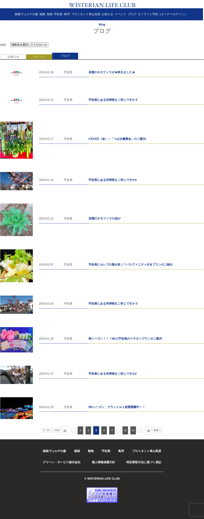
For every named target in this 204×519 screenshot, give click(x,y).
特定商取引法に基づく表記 (143, 462)
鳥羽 (68, 14)
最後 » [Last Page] (157, 430)
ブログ (133, 14)
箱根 (43, 14)
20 (133, 430)
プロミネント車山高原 (86, 14)
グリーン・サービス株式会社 (62, 462)
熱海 (50, 14)
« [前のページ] (65, 430)
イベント (121, 14)
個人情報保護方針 (103, 462)
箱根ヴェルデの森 (27, 14)
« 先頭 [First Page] (56, 430)
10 (125, 430)
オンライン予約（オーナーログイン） (163, 14)
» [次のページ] (148, 430)
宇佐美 (59, 14)
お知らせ (108, 14)
